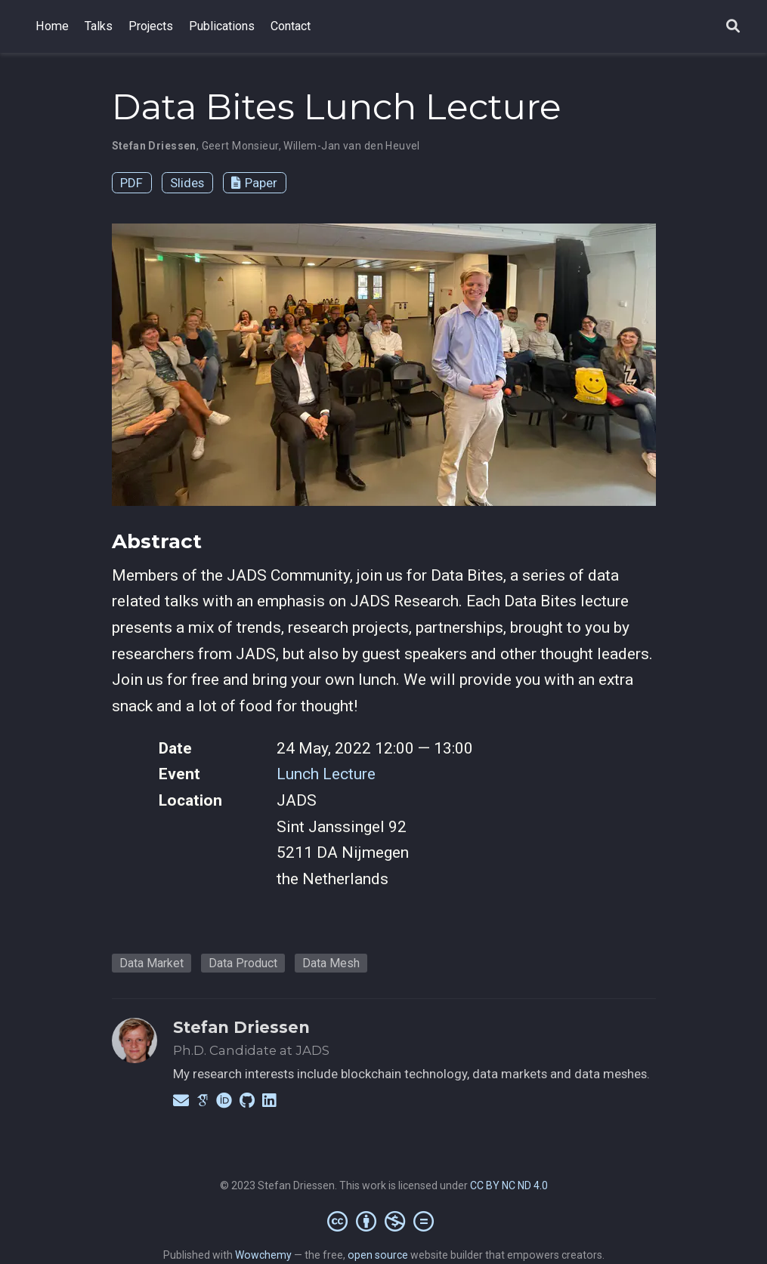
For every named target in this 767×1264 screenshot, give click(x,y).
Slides (187, 182)
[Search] (733, 26)
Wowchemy (263, 1255)
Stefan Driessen (241, 1027)
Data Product (243, 963)
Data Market (151, 963)
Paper (254, 182)
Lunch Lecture (326, 774)
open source (378, 1255)
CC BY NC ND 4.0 (509, 1185)
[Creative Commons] (383, 1221)
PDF (131, 182)
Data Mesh (331, 963)
